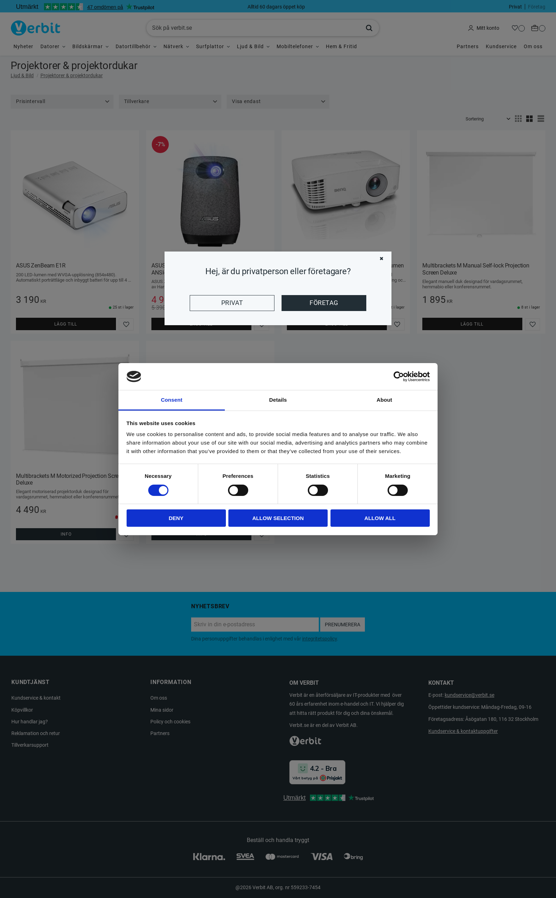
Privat (232, 302)
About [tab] (384, 400)
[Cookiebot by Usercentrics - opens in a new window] (399, 376)
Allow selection (278, 518)
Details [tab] (278, 400)
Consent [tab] (172, 400)
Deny (176, 518)
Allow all (380, 518)
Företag (324, 302)
